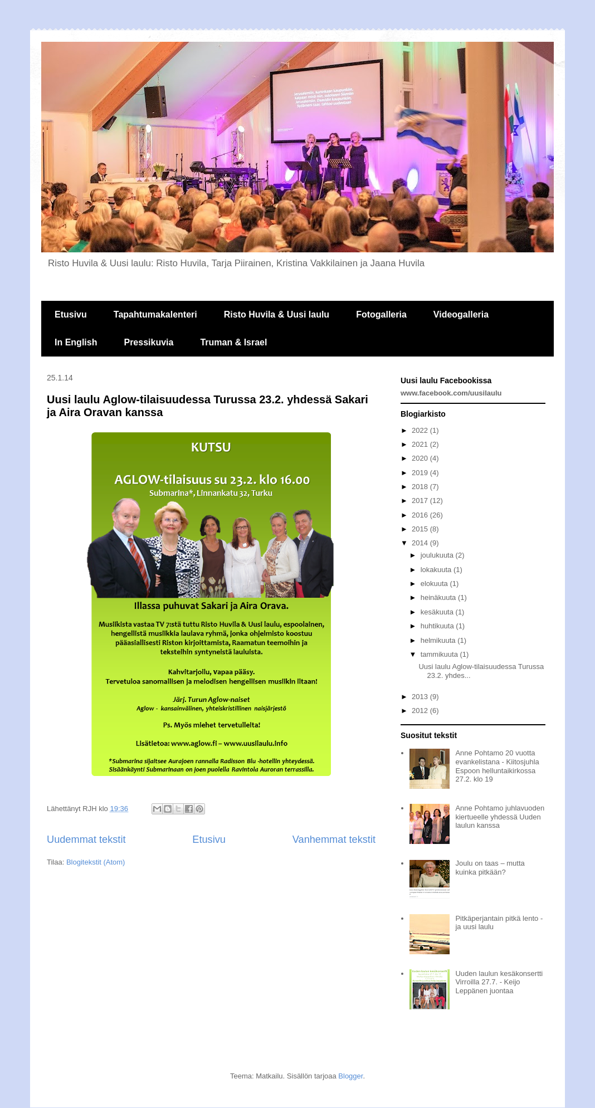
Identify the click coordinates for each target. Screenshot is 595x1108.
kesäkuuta (438, 612)
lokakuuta (437, 569)
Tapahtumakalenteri (155, 314)
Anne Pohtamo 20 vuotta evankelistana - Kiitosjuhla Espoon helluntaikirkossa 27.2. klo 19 (497, 766)
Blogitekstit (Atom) (95, 862)
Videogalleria (461, 314)
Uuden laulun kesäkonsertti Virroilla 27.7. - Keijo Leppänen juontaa (499, 982)
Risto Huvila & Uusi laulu (276, 314)
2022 (421, 430)
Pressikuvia (148, 342)
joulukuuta (438, 555)
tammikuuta (440, 654)
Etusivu (71, 314)
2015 (421, 529)
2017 (421, 500)
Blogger (350, 1076)
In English (76, 342)
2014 (421, 543)
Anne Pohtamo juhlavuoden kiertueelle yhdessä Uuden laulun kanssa (499, 816)
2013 (421, 696)
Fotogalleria (381, 314)
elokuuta (435, 583)
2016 (421, 515)
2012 (421, 710)
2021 (421, 444)
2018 (421, 486)
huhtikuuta (438, 626)
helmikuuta (439, 640)
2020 (421, 458)
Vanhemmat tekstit (333, 839)
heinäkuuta (439, 597)
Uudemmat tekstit (86, 839)
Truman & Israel (233, 342)
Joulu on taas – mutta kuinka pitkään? (489, 867)
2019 (421, 472)
